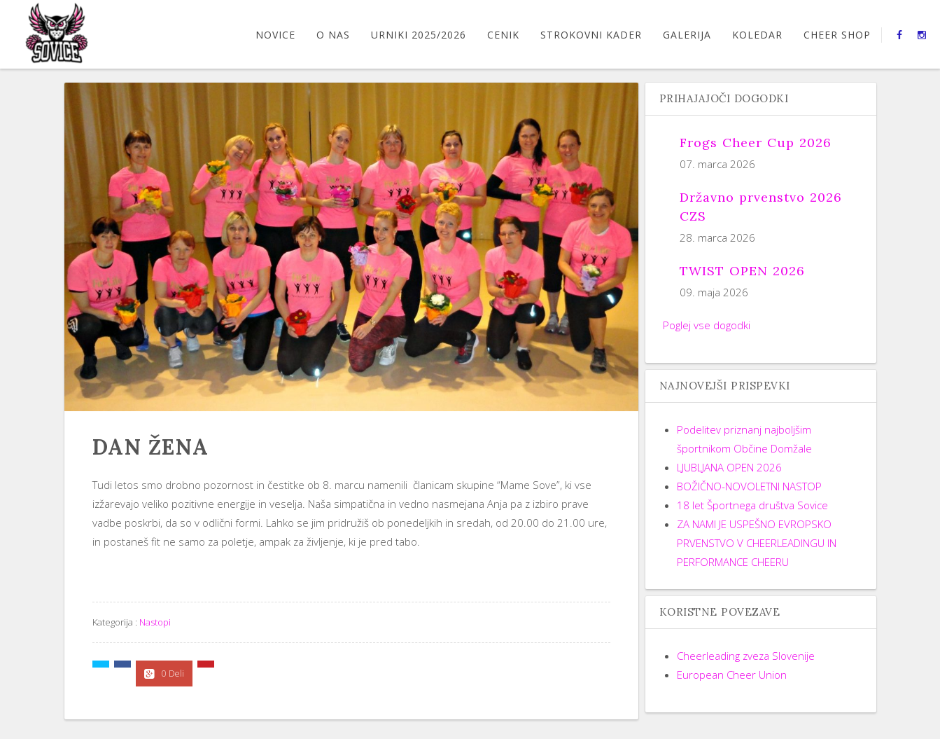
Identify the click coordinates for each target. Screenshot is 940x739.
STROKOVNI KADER (591, 34)
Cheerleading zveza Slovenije (746, 656)
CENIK (503, 34)
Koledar (757, 34)
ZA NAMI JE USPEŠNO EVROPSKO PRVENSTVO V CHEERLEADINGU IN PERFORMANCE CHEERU (756, 543)
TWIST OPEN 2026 (742, 271)
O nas (333, 34)
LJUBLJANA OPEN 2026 (729, 467)
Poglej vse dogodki (706, 325)
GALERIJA (687, 34)
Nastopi (155, 622)
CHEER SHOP (837, 34)
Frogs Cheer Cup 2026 (756, 142)
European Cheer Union (732, 675)
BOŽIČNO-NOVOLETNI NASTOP (749, 486)
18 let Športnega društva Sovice (752, 505)
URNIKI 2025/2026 (418, 34)
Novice (275, 34)
